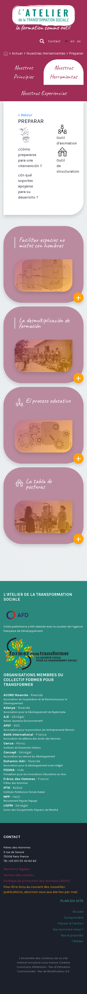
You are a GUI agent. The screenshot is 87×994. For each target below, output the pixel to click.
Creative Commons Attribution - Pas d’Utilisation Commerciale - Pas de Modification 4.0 (43, 967)
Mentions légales (16, 869)
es (79, 41)
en (72, 41)
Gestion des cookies (18, 875)
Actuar (17, 53)
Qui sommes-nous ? (68, 929)
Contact (54, 41)
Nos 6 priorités (72, 935)
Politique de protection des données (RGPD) (36, 881)
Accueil (78, 912)
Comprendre (74, 918)
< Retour (25, 115)
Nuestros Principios (23, 72)
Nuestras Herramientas (45, 53)
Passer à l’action (71, 923)
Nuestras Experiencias (44, 93)
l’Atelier (78, 941)
